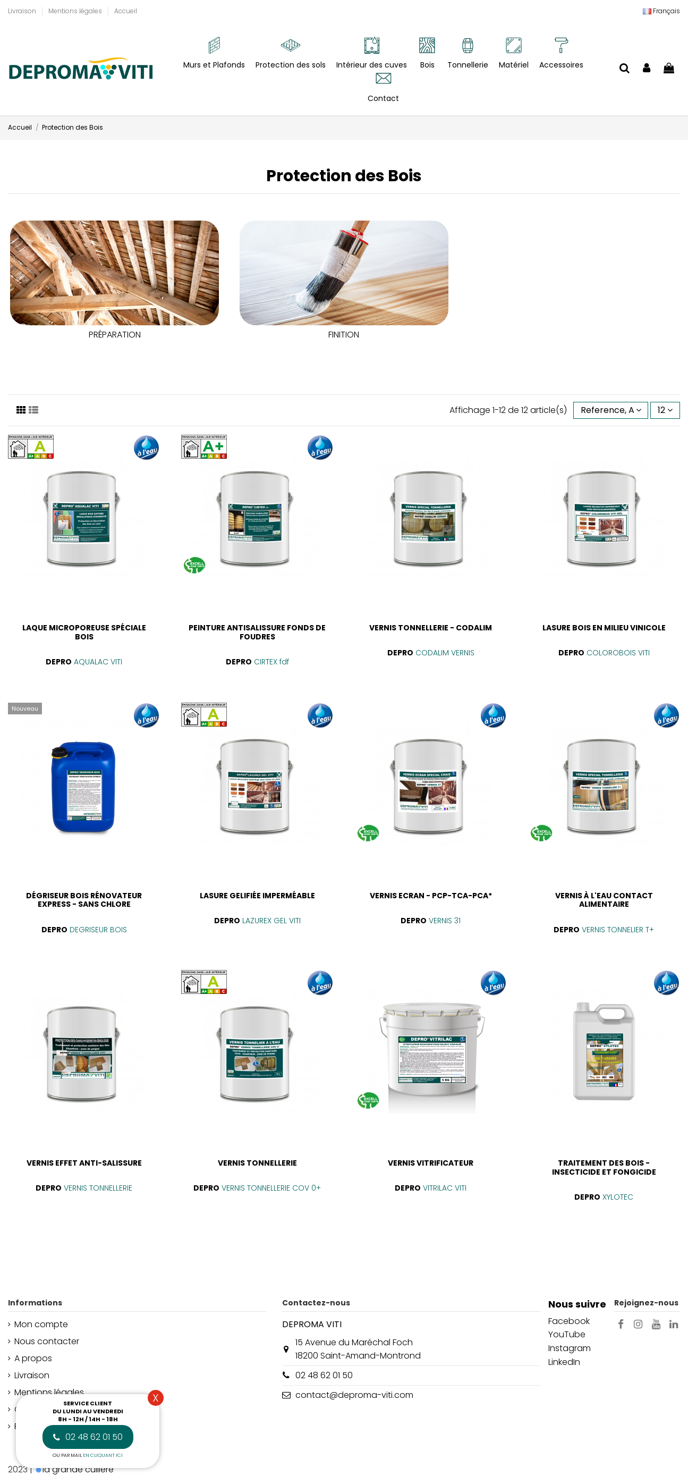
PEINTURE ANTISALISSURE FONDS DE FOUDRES (257, 632)
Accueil (125, 10)
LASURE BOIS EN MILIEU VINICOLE (604, 627)
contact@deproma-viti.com (354, 1395)
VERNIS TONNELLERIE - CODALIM (430, 627)
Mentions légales (76, 10)
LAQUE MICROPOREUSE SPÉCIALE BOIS (84, 632)
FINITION (343, 334)
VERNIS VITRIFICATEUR (430, 1163)
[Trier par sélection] (611, 410)
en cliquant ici (103, 1455)
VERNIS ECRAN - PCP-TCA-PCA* (431, 895)
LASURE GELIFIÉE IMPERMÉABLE (257, 895)
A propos (33, 1358)
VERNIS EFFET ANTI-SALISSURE (84, 1163)
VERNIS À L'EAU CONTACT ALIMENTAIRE (604, 900)
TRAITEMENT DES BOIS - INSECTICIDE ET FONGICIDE (604, 1167)
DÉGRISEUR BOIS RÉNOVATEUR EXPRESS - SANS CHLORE (84, 900)
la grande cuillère (78, 1469)
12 (665, 410)
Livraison (23, 10)
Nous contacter (46, 1341)
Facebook (569, 1321)
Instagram (569, 1348)
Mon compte (41, 1324)
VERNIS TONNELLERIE (257, 1163)
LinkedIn (564, 1362)
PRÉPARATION (115, 334)
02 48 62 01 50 (324, 1375)
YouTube (566, 1334)
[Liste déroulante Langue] (661, 11)
